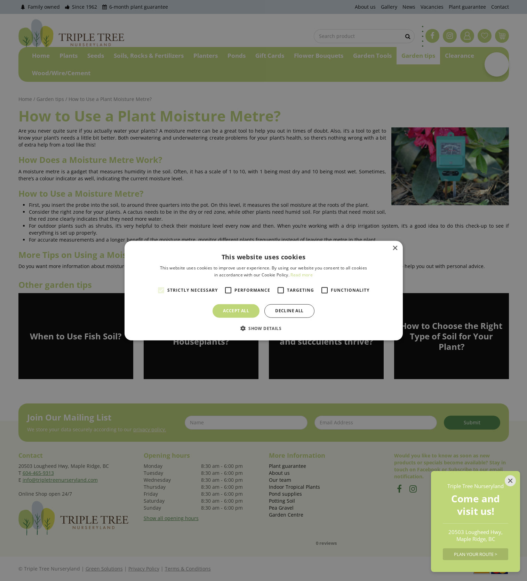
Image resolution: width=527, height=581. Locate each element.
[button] (263, 328)
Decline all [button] (289, 311)
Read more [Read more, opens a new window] (301, 275)
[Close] (510, 480)
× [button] (395, 248)
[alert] (263, 290)
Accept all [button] (236, 311)
